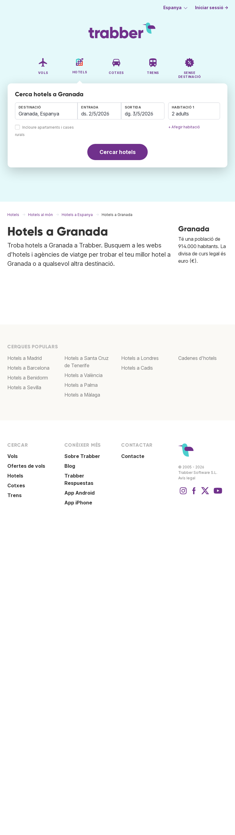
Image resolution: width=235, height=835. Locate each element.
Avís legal (186, 478)
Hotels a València (83, 375)
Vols (12, 456)
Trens (14, 495)
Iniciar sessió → (211, 7)
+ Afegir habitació (184, 127)
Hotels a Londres (140, 358)
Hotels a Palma (81, 385)
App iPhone (78, 503)
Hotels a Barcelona (28, 368)
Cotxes (16, 485)
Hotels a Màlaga (82, 395)
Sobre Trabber (82, 456)
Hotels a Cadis (137, 368)
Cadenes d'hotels (197, 358)
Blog (69, 466)
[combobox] (46, 110)
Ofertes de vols (26, 466)
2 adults (180, 114)
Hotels (15, 476)
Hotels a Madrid (24, 358)
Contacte (132, 456)
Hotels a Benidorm (27, 378)
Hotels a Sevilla (24, 387)
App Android (79, 493)
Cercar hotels (117, 152)
